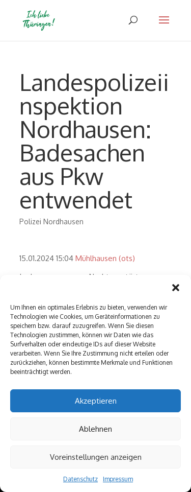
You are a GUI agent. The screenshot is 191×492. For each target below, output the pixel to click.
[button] (176, 288)
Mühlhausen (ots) (105, 258)
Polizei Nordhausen (51, 221)
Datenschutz (80, 479)
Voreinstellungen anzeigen (96, 457)
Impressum (118, 479)
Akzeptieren (96, 401)
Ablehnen (95, 429)
